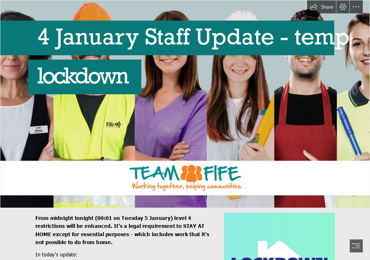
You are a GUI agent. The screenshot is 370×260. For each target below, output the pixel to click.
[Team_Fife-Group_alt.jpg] (185, 104)
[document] (185, 130)
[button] (321, 6)
